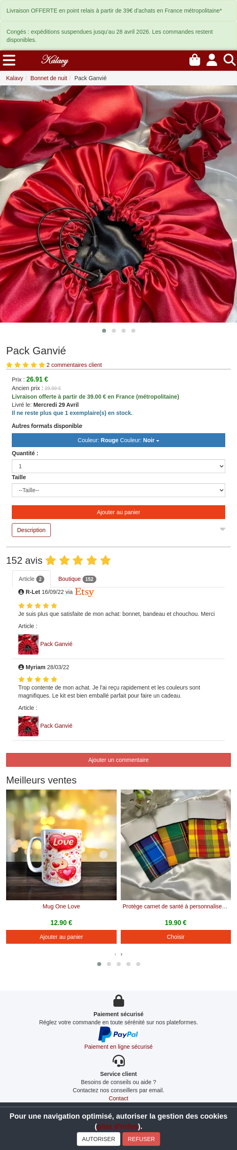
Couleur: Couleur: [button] (118, 440)
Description (31, 530)
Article (31, 579)
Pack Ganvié (56, 644)
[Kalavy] (54, 60)
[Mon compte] (211, 58)
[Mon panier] (194, 58)
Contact (118, 1098)
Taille (19, 477)
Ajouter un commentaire (118, 760)
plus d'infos (117, 1126)
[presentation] (116, 954)
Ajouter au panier (118, 512)
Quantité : (25, 453)
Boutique (77, 579)
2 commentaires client (74, 365)
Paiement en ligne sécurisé (118, 1046)
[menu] (9, 60)
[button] (104, 331)
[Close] (222, 527)
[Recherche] (229, 58)
